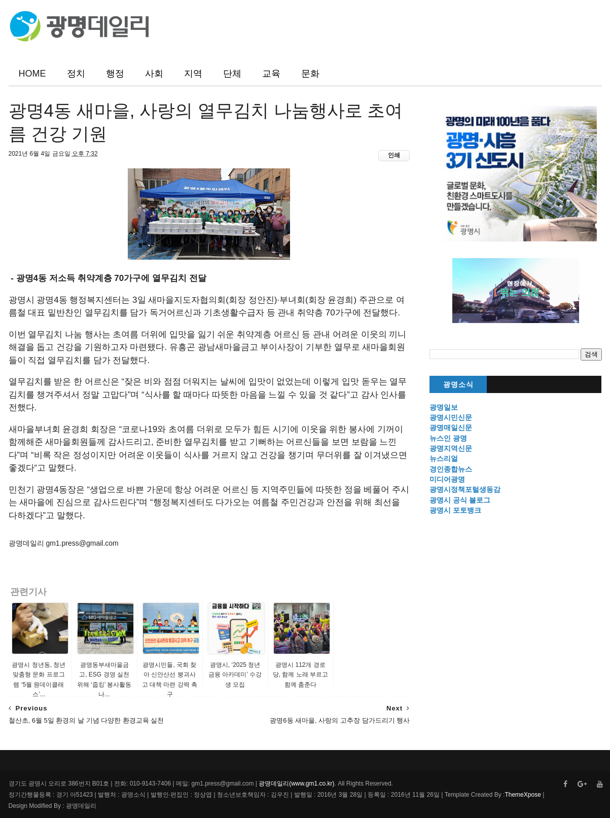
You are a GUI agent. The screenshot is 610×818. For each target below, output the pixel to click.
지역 (193, 73)
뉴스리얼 (443, 458)
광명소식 (458, 384)
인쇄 (394, 155)
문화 (310, 73)
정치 (76, 73)
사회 (154, 73)
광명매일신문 (450, 427)
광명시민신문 (450, 417)
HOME (32, 73)
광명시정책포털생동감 (464, 489)
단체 (232, 73)
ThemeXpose (523, 794)
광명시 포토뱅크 (455, 510)
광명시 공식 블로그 (459, 500)
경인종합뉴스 (450, 469)
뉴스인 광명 (448, 438)
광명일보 (443, 407)
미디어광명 (447, 479)
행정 (115, 73)
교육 (271, 73)
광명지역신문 (450, 448)
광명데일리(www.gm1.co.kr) (296, 783)
